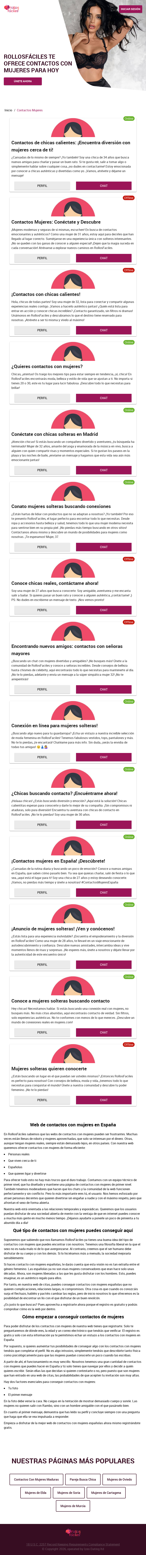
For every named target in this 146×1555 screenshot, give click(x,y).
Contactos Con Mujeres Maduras (36, 1479)
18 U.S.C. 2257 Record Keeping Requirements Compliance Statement (73, 1544)
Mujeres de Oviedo (119, 1479)
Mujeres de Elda (35, 1493)
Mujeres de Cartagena (106, 1493)
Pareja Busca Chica (83, 1479)
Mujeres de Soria (68, 1493)
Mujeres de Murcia (73, 1506)
